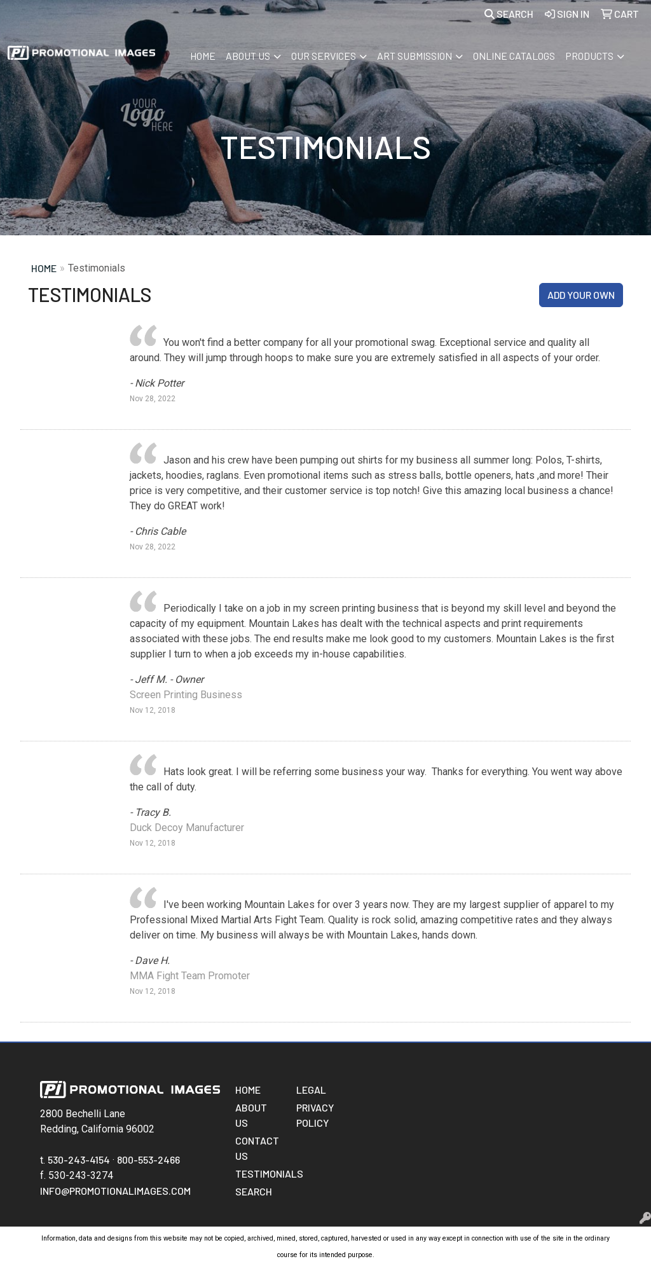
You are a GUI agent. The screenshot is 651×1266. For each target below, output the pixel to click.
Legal (311, 1090)
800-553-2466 (148, 1159)
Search (508, 14)
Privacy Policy (315, 1115)
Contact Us (257, 1148)
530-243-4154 (79, 1159)
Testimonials (258, 1173)
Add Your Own (581, 295)
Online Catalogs (514, 56)
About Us (248, 56)
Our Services (323, 56)
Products (589, 56)
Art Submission (414, 56)
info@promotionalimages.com (115, 1191)
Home (203, 56)
